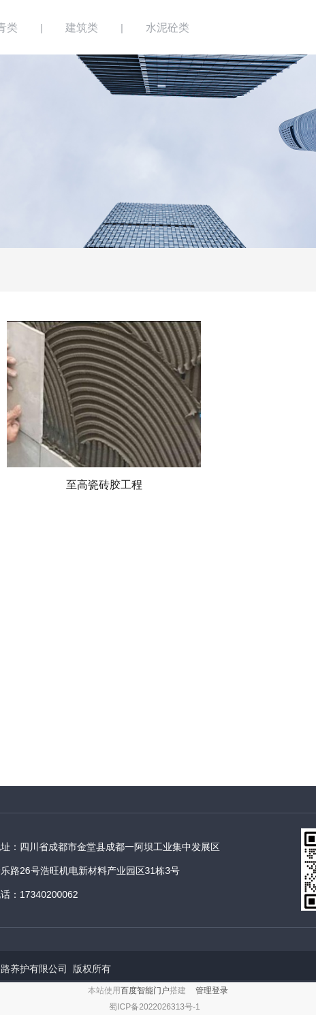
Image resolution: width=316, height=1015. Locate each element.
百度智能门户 (145, 990)
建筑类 (81, 27)
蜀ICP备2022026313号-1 (154, 1007)
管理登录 (211, 990)
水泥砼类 (167, 27)
